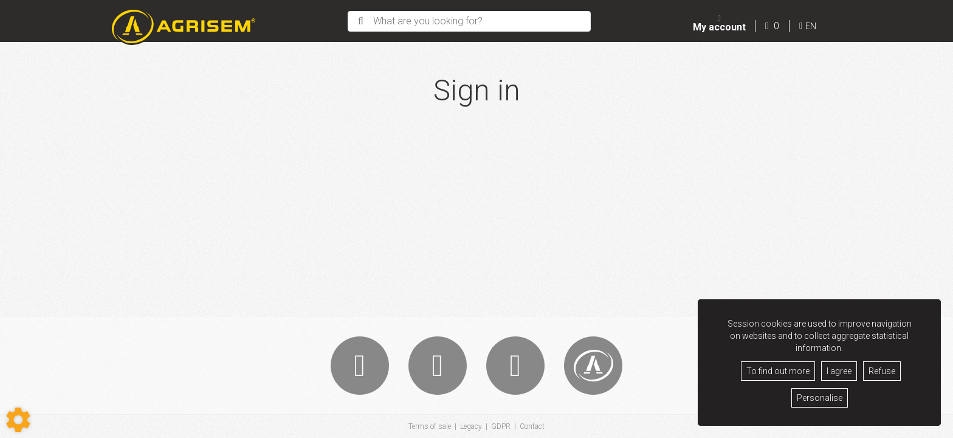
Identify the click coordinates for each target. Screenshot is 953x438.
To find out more (778, 371)
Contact (532, 426)
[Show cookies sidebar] (18, 420)
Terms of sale (429, 426)
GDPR (501, 426)
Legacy (471, 426)
